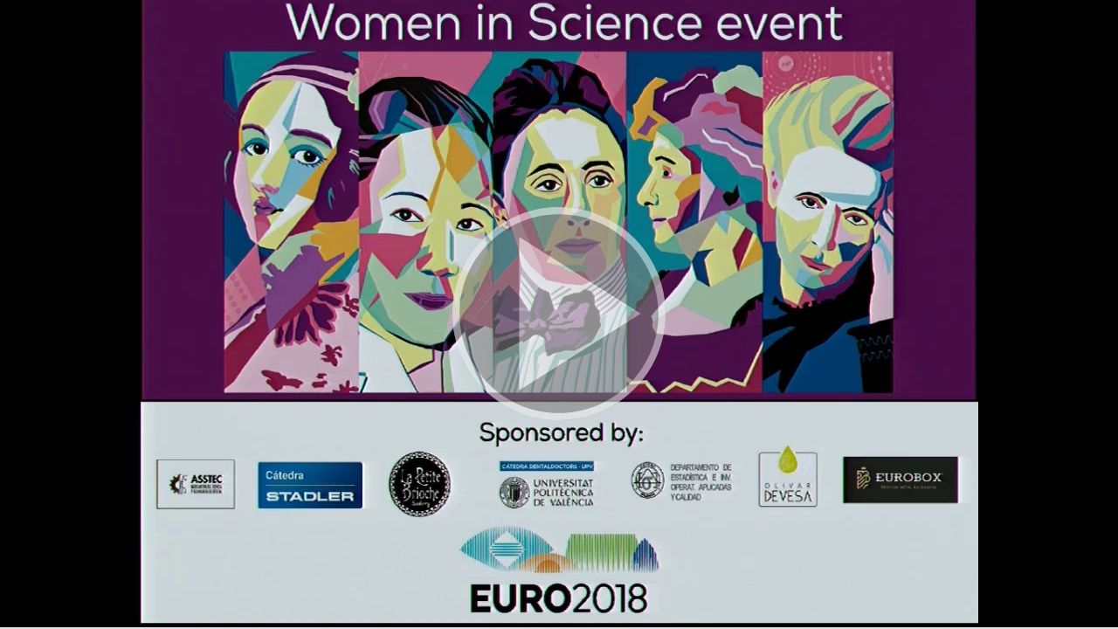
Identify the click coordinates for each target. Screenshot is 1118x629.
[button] (559, 314)
